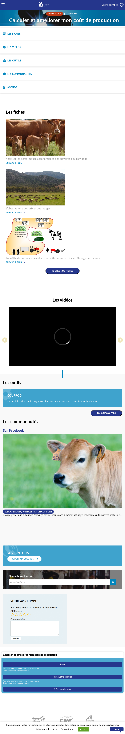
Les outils (14, 60)
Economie (72, 14)
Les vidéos (14, 47)
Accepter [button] (83, 729)
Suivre (62, 664)
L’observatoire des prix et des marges (28, 208)
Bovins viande (54, 14)
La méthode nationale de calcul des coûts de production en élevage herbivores (53, 258)
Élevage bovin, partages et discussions (28, 511)
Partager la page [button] (63, 689)
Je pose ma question (23, 559)
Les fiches (14, 33)
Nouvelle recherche (20, 576)
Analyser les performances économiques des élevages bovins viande (46, 158)
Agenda (12, 87)
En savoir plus (14, 163)
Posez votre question (62, 677)
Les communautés (19, 73)
